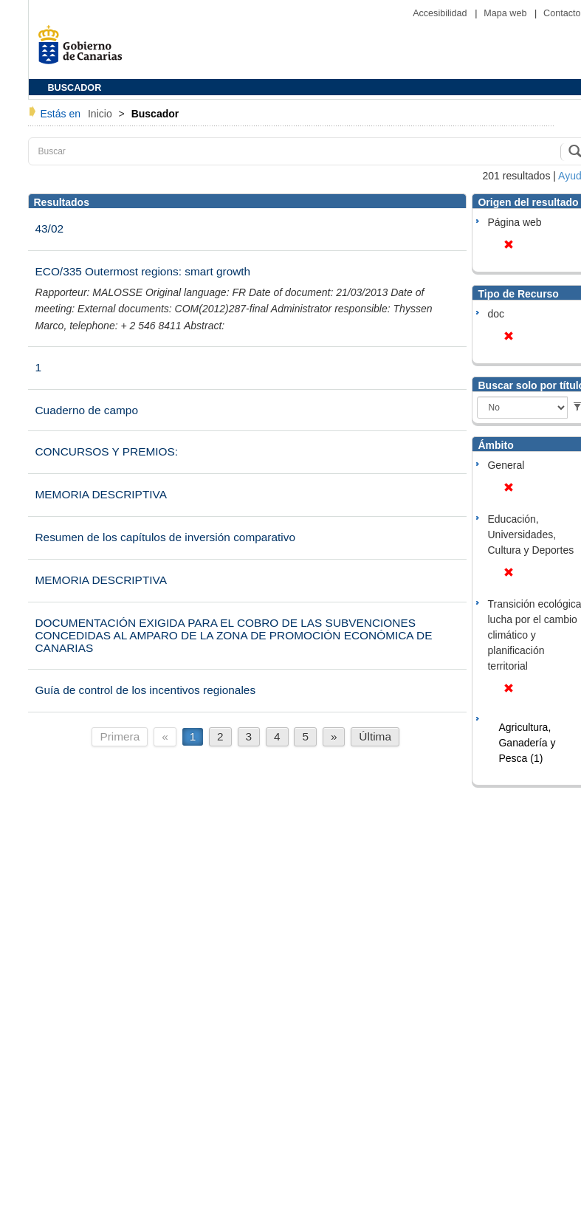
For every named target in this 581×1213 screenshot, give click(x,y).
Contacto (561, 13)
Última (375, 736)
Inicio (101, 114)
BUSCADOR (75, 88)
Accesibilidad (441, 13)
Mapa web (506, 13)
